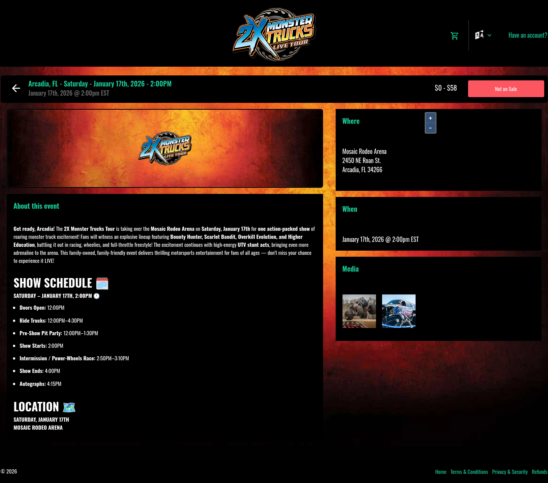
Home (440, 471)
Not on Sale (506, 89)
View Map (353, 178)
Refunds (540, 471)
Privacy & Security (509, 471)
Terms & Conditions (469, 471)
